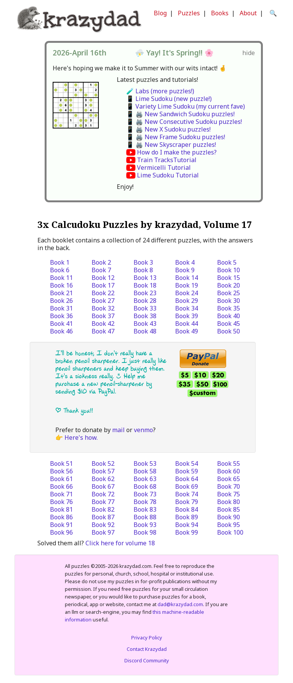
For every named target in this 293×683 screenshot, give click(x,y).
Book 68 (145, 486)
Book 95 (228, 524)
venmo (143, 430)
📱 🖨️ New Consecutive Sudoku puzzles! (184, 121)
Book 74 (186, 494)
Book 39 (186, 316)
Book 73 (145, 494)
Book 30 (228, 300)
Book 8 (143, 270)
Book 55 (228, 463)
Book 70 (228, 486)
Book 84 (186, 509)
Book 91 (61, 524)
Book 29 (186, 300)
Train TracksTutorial (166, 160)
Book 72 (103, 494)
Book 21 (61, 293)
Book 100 (230, 532)
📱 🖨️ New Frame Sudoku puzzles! (175, 137)
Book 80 (228, 502)
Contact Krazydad (147, 649)
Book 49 (186, 331)
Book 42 (103, 323)
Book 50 (228, 331)
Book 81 (61, 509)
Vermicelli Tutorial (164, 167)
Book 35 (228, 308)
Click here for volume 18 (120, 543)
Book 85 (228, 509)
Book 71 (61, 494)
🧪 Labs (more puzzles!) (160, 91)
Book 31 (61, 308)
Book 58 (145, 471)
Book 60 (228, 471)
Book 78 (145, 502)
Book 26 (61, 300)
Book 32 (103, 308)
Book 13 (145, 277)
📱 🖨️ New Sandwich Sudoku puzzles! (180, 114)
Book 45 (228, 323)
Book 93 (145, 524)
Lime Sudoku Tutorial (168, 175)
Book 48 (145, 331)
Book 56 (61, 471)
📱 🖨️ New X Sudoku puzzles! (168, 129)
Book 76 (61, 502)
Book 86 (61, 517)
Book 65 (228, 479)
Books (220, 13)
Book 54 (186, 463)
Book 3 (143, 262)
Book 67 (103, 486)
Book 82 (103, 509)
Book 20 (228, 285)
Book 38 (145, 316)
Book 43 (145, 323)
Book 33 (145, 308)
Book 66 (61, 486)
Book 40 (228, 316)
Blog (160, 13)
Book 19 (186, 285)
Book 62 (103, 479)
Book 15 (228, 277)
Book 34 (186, 308)
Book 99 (186, 532)
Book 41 (61, 323)
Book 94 (186, 524)
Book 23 (145, 293)
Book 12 (103, 277)
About (248, 13)
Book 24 (186, 293)
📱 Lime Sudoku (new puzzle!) (169, 98)
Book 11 (61, 277)
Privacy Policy (146, 637)
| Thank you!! (74, 411)
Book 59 (186, 471)
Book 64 (186, 479)
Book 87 (103, 517)
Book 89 (186, 517)
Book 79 (186, 502)
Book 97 (103, 532)
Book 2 (101, 262)
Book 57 (103, 471)
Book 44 (186, 323)
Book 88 (145, 517)
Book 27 (103, 300)
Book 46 (61, 331)
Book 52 (103, 463)
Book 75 (228, 494)
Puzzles (189, 13)
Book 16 (61, 285)
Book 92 (103, 524)
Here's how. (81, 437)
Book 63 (145, 479)
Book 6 (59, 270)
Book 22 (103, 293)
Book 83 (145, 509)
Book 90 (228, 517)
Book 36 (61, 316)
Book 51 (61, 463)
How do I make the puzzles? (177, 152)
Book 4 (185, 262)
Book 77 (103, 502)
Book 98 (145, 532)
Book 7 (101, 270)
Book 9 (185, 270)
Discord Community (146, 660)
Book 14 (186, 277)
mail (118, 430)
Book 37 (103, 316)
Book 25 (228, 293)
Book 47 (103, 331)
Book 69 (186, 486)
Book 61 (61, 479)
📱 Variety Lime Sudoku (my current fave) (185, 106)
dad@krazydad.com (180, 604)
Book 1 (59, 262)
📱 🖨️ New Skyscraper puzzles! (171, 144)
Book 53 (145, 463)
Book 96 (61, 532)
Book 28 (145, 300)
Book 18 (145, 285)
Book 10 (228, 270)
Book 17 (103, 285)
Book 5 (227, 262)
